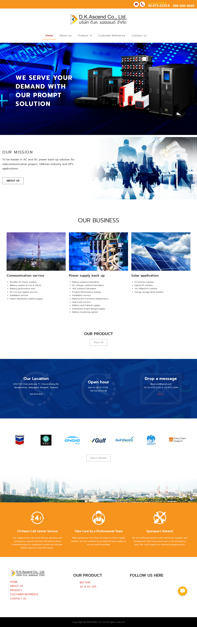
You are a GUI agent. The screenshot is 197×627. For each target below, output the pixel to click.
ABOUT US (16, 586)
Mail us (160, 394)
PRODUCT (16, 590)
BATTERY (85, 582)
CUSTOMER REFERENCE (24, 594)
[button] (182, 590)
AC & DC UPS (88, 586)
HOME (14, 582)
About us (65, 36)
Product (85, 36)
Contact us (139, 36)
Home (49, 36)
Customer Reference (111, 36)
